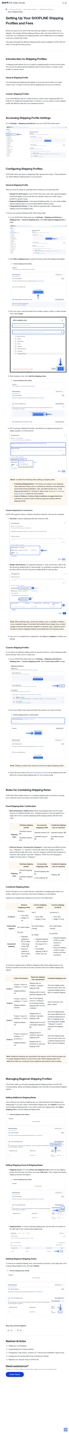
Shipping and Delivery (47, 9)
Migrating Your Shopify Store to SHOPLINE (23, 1360)
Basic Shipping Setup (15, 12)
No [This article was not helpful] (21, 1330)
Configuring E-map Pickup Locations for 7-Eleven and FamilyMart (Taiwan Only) (36, 1353)
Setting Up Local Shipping (17, 1346)
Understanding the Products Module (20, 1349)
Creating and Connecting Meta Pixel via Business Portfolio (28, 1356)
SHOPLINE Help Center (6, 10)
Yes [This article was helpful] (11, 1330)
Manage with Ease (16, 9)
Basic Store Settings (30, 9)
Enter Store (15, 1374)
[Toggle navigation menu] (65, 3)
